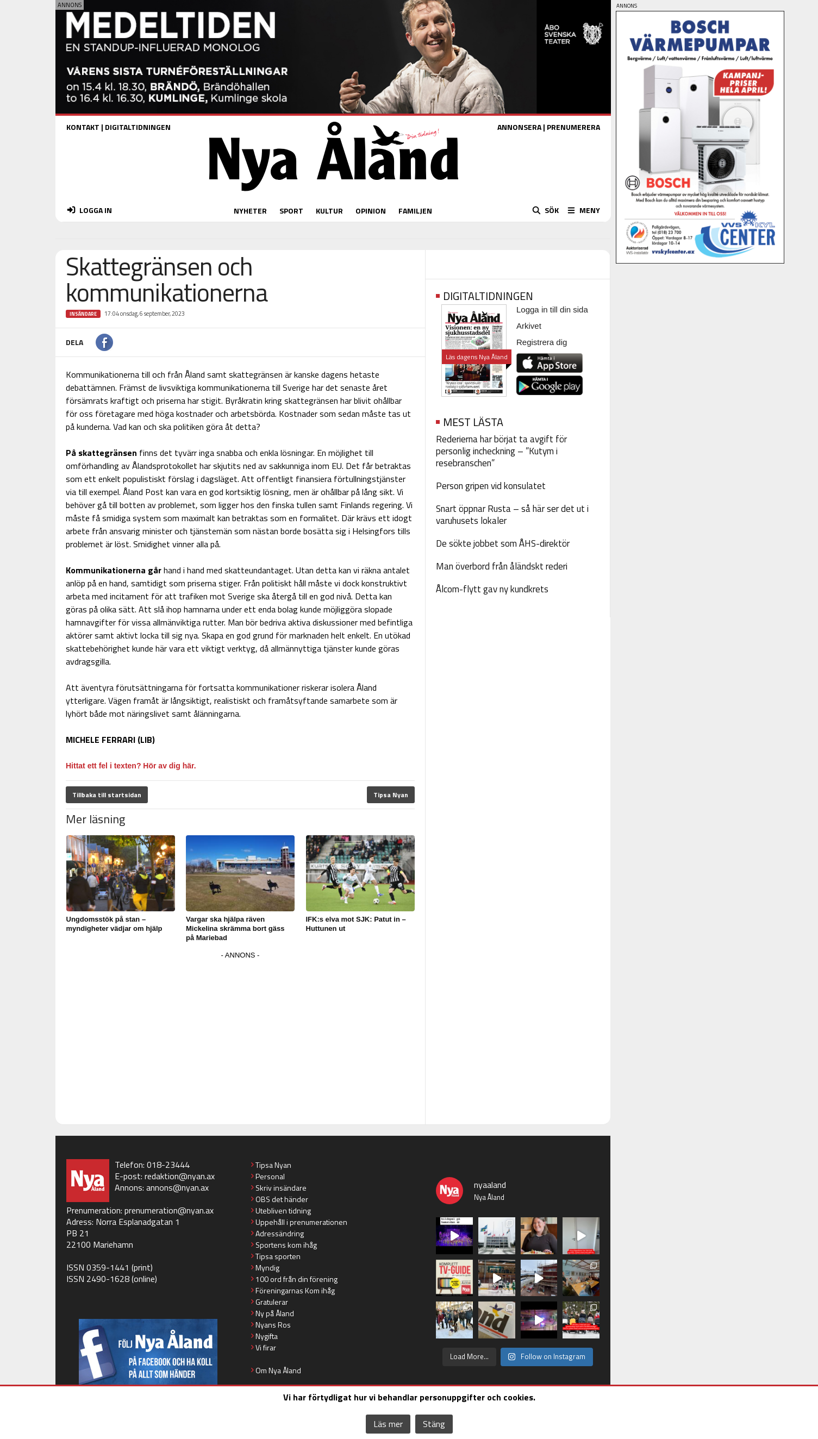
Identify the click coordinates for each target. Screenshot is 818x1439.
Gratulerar (271, 1301)
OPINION (370, 210)
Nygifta (266, 1336)
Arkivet (528, 325)
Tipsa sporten (278, 1256)
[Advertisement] (240, 1038)
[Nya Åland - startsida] (334, 193)
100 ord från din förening (296, 1279)
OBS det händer (281, 1199)
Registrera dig (541, 342)
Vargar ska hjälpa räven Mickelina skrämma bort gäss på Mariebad (235, 928)
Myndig (267, 1267)
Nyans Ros (273, 1324)
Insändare (83, 313)
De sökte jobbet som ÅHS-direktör (503, 543)
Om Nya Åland (278, 1370)
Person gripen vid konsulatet (491, 486)
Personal (270, 1176)
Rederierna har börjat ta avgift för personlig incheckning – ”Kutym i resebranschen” (501, 451)
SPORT (291, 210)
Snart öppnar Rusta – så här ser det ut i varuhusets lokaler (512, 515)
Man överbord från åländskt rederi (501, 566)
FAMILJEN (415, 210)
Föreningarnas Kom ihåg (295, 1290)
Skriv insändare (281, 1187)
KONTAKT (82, 127)
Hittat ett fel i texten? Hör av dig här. (131, 765)
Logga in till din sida (552, 309)
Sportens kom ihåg (286, 1244)
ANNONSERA (519, 127)
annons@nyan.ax (177, 1187)
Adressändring (279, 1233)
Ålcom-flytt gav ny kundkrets (492, 589)
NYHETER (250, 210)
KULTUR (329, 210)
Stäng (434, 1423)
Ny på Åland (274, 1313)
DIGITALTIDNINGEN (138, 127)
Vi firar (265, 1347)
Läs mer (388, 1423)
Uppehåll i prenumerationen (301, 1222)
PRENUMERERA (573, 127)
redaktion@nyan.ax (180, 1176)
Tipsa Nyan (390, 795)
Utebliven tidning (283, 1210)
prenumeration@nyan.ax (169, 1210)
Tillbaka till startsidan (106, 795)
